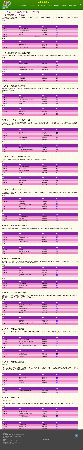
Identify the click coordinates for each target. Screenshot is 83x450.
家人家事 (64, 5)
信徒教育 (50, 5)
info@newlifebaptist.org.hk (11, 440)
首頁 (20, 5)
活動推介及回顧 (42, 5)
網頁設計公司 (11, 443)
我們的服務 (57, 5)
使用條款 (16, 442)
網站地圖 (20, 442)
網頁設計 (4, 443)
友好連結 (70, 5)
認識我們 (24, 5)
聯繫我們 (75, 5)
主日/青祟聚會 (32, 5)
